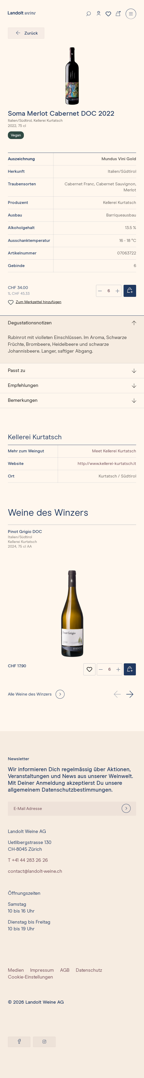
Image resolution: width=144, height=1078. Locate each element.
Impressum (42, 970)
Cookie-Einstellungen (30, 977)
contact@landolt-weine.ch (35, 871)
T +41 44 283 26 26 (28, 860)
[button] (130, 694)
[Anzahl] (108, 291)
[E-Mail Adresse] (62, 809)
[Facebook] (19, 1042)
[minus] (100, 669)
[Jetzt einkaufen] (130, 291)
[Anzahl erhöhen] (117, 291)
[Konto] (99, 13)
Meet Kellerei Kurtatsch (114, 451)
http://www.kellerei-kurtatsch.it (107, 464)
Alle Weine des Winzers (30, 694)
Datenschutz (89, 970)
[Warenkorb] (118, 13)
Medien (16, 970)
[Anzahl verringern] (100, 291)
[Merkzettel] (108, 14)
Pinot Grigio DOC (25, 532)
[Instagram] (44, 1042)
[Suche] (89, 13)
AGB (65, 970)
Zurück (26, 33)
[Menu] (131, 14)
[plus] (118, 669)
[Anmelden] (126, 809)
